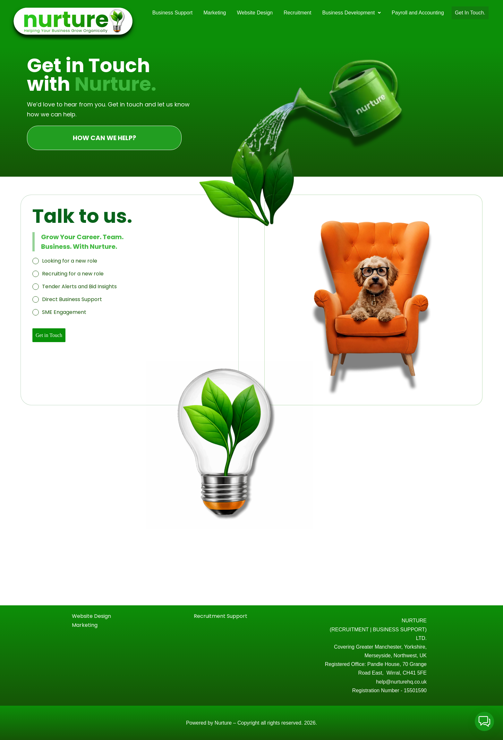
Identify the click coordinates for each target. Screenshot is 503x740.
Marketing (214, 12)
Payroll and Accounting (418, 12)
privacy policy (455, 730)
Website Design (255, 12)
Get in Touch (49, 335)
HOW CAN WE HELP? (104, 137)
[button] (351, 12)
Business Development (351, 12)
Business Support (172, 12)
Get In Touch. (470, 12)
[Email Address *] (444, 685)
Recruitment (297, 12)
